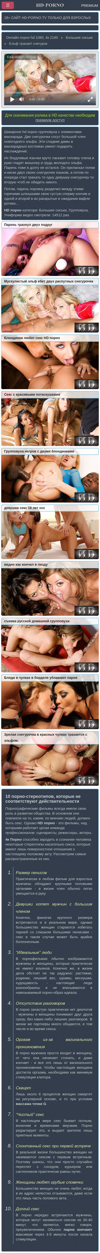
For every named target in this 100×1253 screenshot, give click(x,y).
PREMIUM (89, 5)
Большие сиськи (79, 37)
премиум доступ (50, 120)
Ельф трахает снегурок (28, 43)
